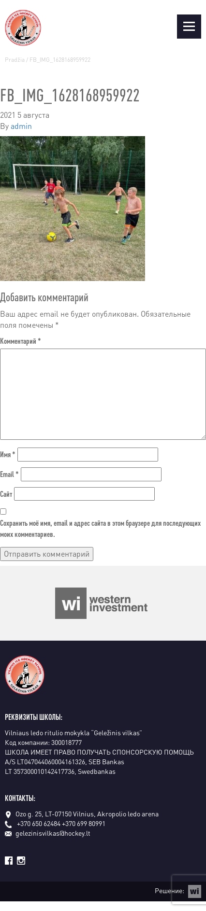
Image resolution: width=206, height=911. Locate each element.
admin (21, 126)
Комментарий (20, 341)
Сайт (6, 494)
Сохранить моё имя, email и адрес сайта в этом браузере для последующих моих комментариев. (100, 528)
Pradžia (15, 59)
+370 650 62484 (38, 823)
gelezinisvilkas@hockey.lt (47, 832)
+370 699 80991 (83, 823)
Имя (7, 454)
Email (9, 474)
